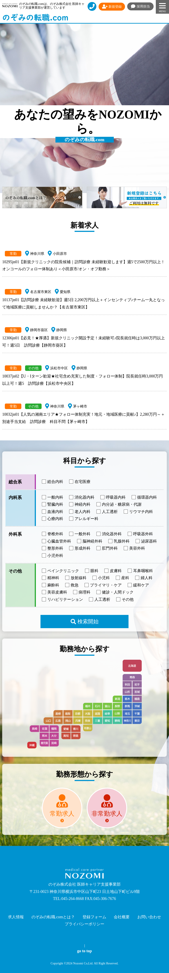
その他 (125, 599)
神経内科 (80, 504)
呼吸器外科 (140, 534)
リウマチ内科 (138, 511)
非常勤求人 (107, 813)
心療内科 (52, 519)
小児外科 (52, 555)
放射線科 (76, 578)
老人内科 (80, 511)
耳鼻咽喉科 (140, 571)
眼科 (92, 571)
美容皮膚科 (54, 592)
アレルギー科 (84, 519)
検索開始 (85, 621)
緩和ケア (138, 585)
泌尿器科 (146, 541)
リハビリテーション (62, 599)
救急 (72, 585)
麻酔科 (50, 585)
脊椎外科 (52, 534)
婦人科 (144, 578)
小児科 (101, 578)
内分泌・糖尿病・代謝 (119, 504)
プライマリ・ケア (103, 585)
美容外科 (134, 548)
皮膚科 (113, 571)
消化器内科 (82, 497)
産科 (122, 578)
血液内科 (52, 511)
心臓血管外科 (56, 541)
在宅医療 (80, 481)
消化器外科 (109, 534)
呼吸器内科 (113, 497)
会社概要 (122, 917)
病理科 (82, 592)
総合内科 (52, 481)
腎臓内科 (52, 504)
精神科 (50, 578)
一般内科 (52, 497)
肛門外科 (107, 548)
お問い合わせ (149, 917)
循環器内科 (144, 497)
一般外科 (80, 534)
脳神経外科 (90, 541)
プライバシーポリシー (84, 924)
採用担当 (140, 6)
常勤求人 (62, 813)
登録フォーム (94, 917)
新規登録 (112, 6)
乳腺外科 (119, 541)
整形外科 (52, 548)
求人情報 (16, 917)
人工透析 (107, 511)
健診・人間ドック (115, 592)
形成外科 (80, 548)
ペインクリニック (60, 571)
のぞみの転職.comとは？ (53, 917)
